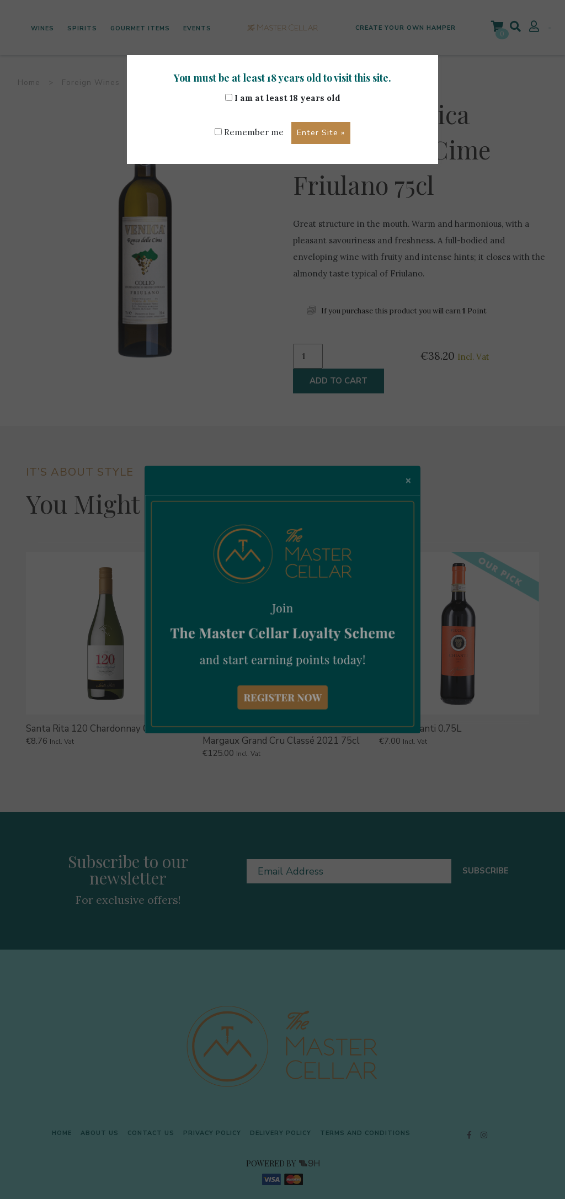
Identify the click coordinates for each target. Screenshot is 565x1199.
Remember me (249, 132)
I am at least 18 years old (282, 98)
